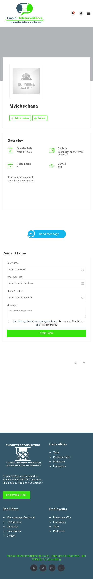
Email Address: (15, 277)
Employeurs (59, 466)
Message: (12, 305)
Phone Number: (15, 291)
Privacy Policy (49, 324)
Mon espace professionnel (21, 517)
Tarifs (56, 452)
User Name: (13, 263)
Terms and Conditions (72, 321)
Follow (39, 118)
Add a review (20, 118)
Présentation (14, 531)
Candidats (12, 526)
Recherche (59, 461)
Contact (11, 535)
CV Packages (14, 522)
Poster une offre (62, 457)
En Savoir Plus (16, 495)
